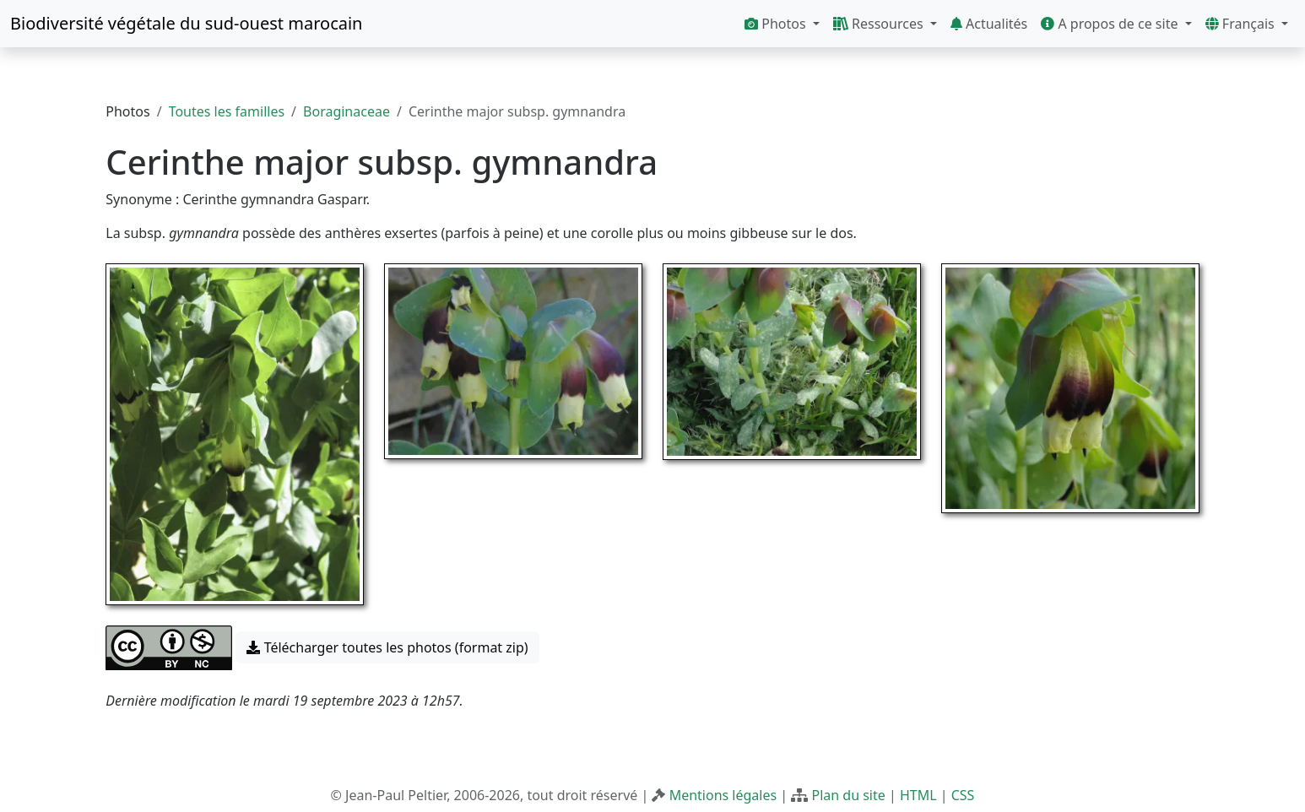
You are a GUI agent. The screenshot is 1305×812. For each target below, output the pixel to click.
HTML (918, 795)
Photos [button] (777, 23)
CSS (963, 795)
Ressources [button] (880, 23)
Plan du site (848, 795)
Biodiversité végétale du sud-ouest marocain (186, 23)
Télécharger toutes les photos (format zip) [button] (387, 647)
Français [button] (1241, 23)
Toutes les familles (226, 111)
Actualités (988, 23)
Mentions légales (723, 795)
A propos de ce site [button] (1111, 23)
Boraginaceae (346, 111)
